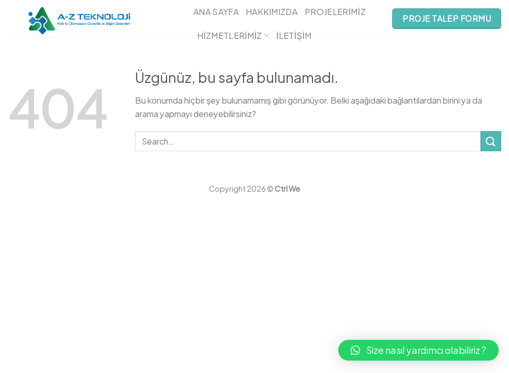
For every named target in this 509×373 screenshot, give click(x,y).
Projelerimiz (335, 11)
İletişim (294, 35)
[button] (418, 350)
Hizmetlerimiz (233, 35)
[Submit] (491, 141)
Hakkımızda (271, 11)
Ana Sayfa (215, 11)
